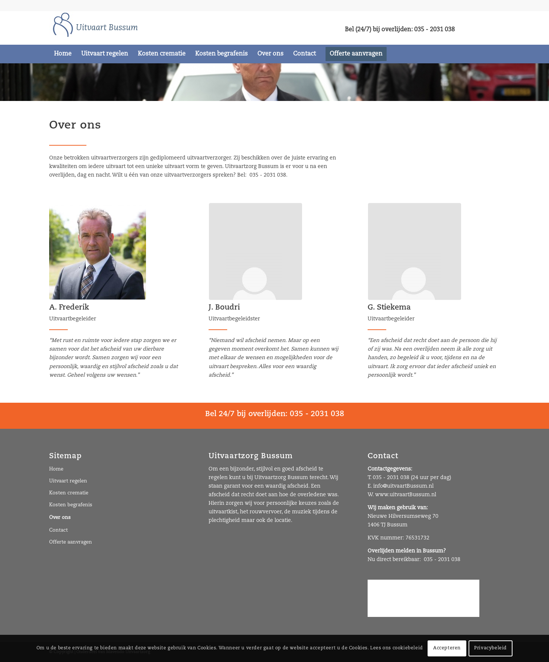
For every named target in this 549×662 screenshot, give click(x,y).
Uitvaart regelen (68, 481)
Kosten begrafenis (70, 505)
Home (56, 469)
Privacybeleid (490, 648)
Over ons (60, 517)
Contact (58, 530)
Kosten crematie (68, 493)
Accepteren (447, 648)
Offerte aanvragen (70, 542)
